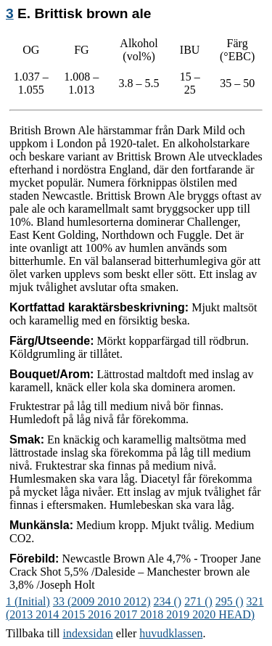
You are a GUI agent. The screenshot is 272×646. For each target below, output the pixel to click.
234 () (168, 601)
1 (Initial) (28, 601)
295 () (229, 601)
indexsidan (88, 633)
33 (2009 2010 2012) (102, 601)
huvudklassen (170, 633)
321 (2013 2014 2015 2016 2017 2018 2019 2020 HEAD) (135, 608)
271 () (198, 601)
